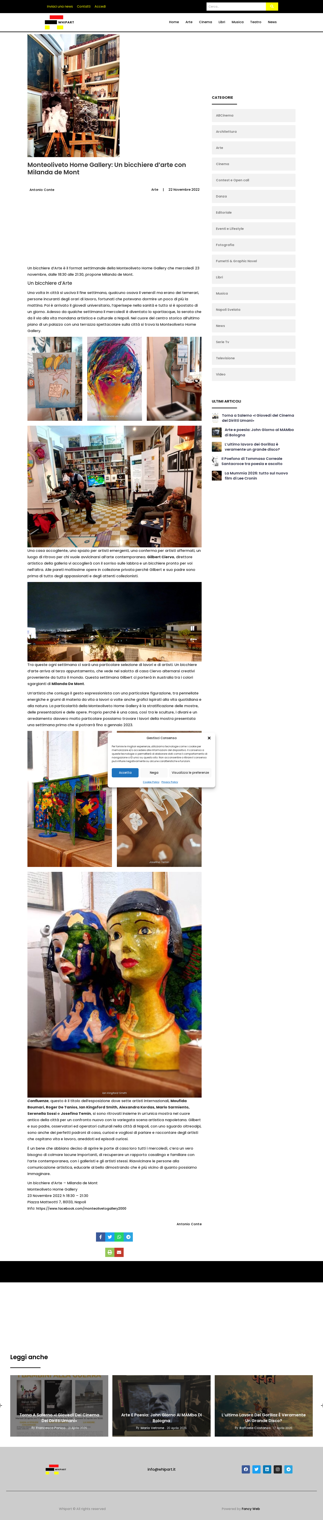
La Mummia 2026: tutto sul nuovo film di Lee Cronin (256, 476)
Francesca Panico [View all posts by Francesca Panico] (51, 1428)
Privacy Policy (170, 782)
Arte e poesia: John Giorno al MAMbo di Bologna (161, 1418)
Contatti (83, 6)
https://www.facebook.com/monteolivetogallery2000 (81, 1208)
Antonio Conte (41, 189)
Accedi (100, 6)
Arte (188, 22)
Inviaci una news (60, 6)
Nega (154, 772)
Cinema (205, 22)
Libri (222, 22)
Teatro (255, 22)
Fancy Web (251, 1508)
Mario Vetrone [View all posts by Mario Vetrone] (152, 1428)
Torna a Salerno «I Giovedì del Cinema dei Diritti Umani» (59, 1418)
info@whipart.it (162, 1469)
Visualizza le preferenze (190, 772)
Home (174, 22)
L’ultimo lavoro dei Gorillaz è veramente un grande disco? (252, 447)
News (272, 22)
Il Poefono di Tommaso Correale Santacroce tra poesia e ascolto (251, 461)
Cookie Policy (151, 782)
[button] (209, 738)
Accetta (125, 772)
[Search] (236, 6)
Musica (238, 22)
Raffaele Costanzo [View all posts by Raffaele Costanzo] (255, 1428)
